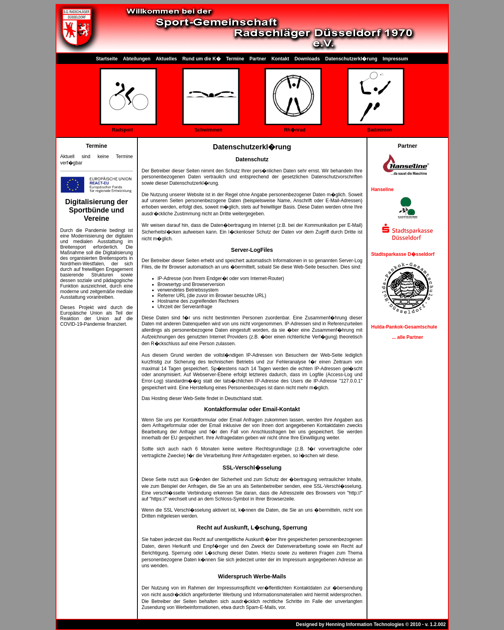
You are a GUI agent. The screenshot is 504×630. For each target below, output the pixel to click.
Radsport (122, 130)
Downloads (307, 59)
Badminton (379, 130)
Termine (235, 59)
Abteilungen (137, 59)
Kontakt (280, 59)
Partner (257, 59)
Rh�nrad (294, 130)
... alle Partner (407, 337)
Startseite (107, 59)
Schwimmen (208, 130)
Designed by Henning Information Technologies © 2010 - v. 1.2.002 (371, 624)
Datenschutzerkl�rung (351, 59)
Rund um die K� (201, 59)
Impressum (395, 59)
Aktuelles (166, 59)
